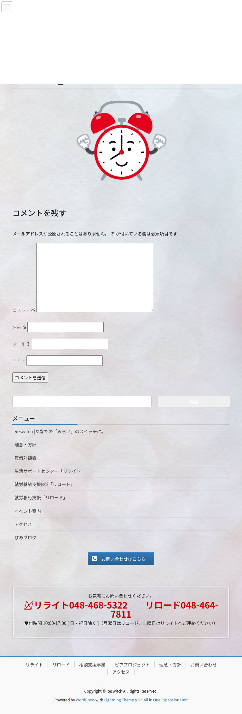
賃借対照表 (25, 458)
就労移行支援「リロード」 (40, 497)
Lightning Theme (119, 699)
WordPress (85, 699)
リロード (61, 664)
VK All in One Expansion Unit (163, 699)
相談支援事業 (92, 664)
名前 (19, 327)
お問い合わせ (203, 664)
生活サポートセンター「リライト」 (49, 471)
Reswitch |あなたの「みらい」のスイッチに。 (60, 431)
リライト (34, 664)
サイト (19, 360)
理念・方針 (25, 444)
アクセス (23, 524)
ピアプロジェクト (132, 664)
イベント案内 (27, 511)
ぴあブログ (25, 537)
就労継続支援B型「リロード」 (44, 484)
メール (21, 344)
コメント (23, 310)
